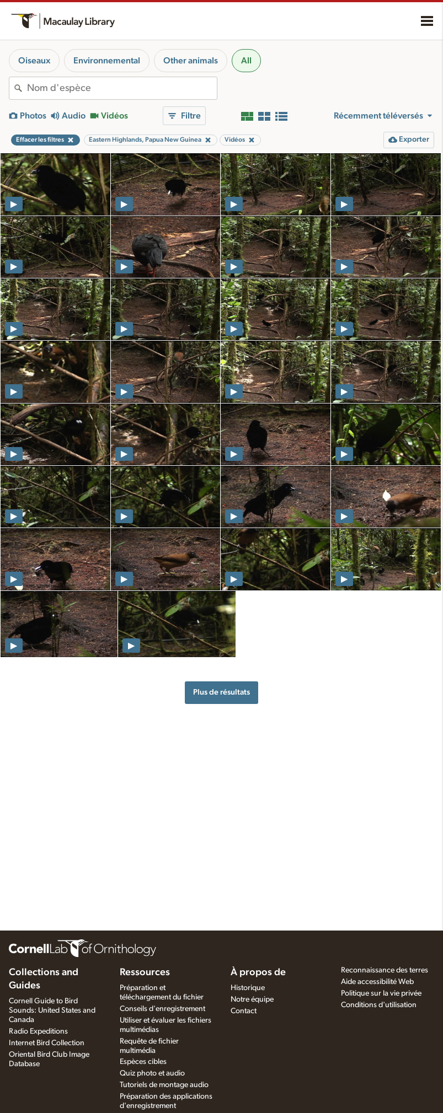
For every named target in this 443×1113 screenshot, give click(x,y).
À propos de (258, 972)
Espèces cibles (143, 1062)
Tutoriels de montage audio (164, 1085)
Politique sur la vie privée (381, 993)
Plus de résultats (221, 692)
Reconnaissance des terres (384, 970)
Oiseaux (34, 60)
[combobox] (122, 88)
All (246, 60)
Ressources (145, 972)
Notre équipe (252, 999)
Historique (248, 988)
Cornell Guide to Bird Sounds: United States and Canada (52, 1010)
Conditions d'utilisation (379, 1005)
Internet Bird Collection (46, 1043)
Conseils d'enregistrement (162, 1009)
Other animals (190, 60)
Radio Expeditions (38, 1031)
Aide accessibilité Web (377, 982)
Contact (244, 1011)
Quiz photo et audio (152, 1073)
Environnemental (106, 60)
